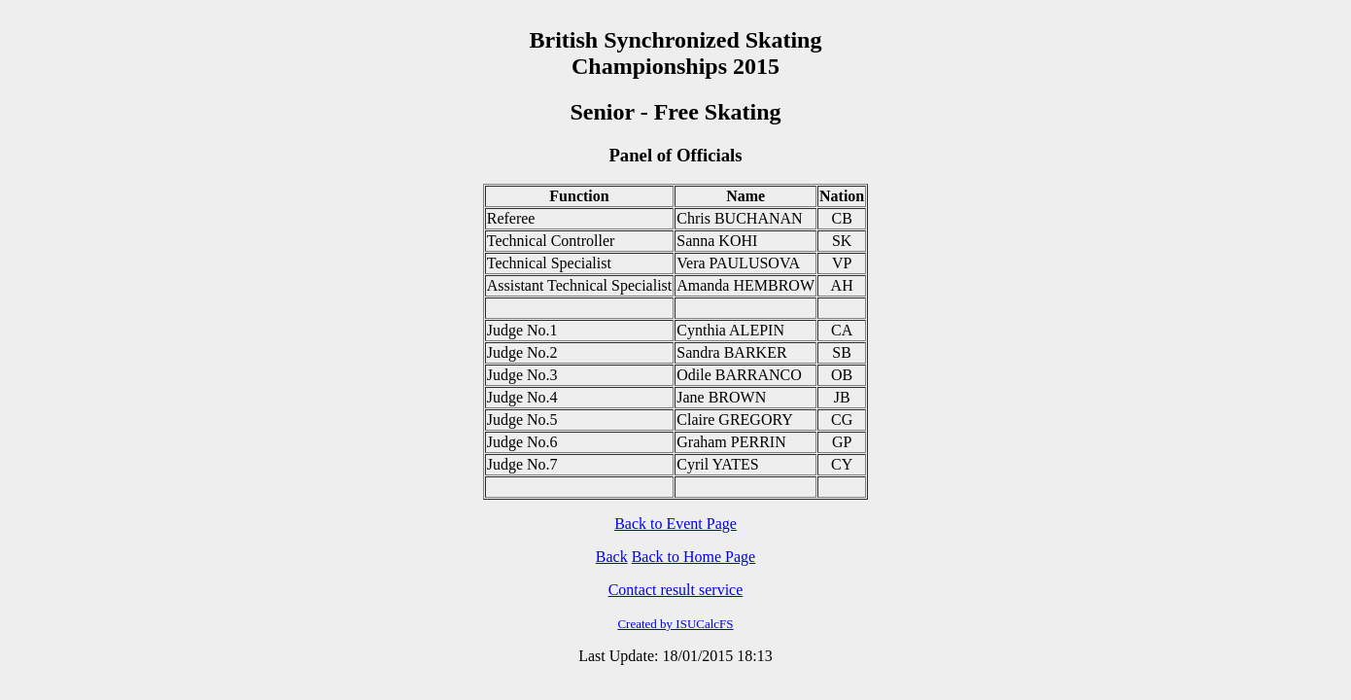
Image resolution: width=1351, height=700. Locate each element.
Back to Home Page (694, 556)
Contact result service (676, 589)
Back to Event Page (675, 523)
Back (612, 556)
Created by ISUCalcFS (675, 623)
